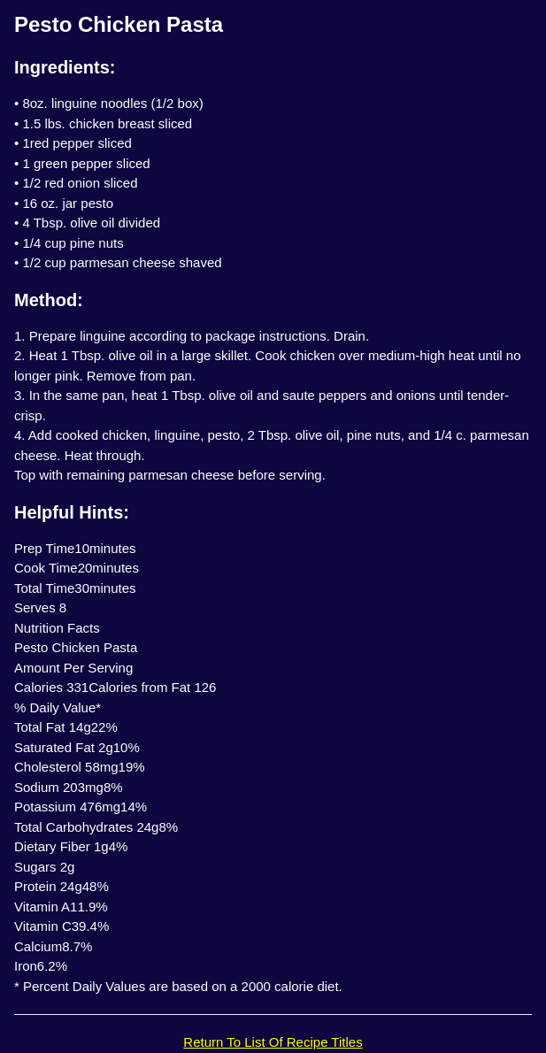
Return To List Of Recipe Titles (272, 1041)
